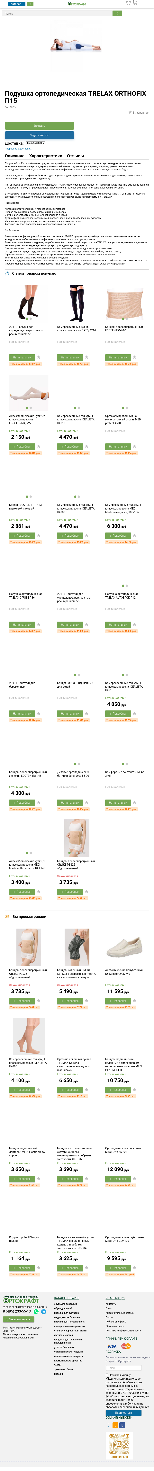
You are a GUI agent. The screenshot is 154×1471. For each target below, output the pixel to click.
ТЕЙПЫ (57, 1369)
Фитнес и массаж (63, 1339)
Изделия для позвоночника (69, 1325)
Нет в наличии (22, 357)
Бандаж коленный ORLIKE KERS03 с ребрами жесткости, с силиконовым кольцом (76, 976)
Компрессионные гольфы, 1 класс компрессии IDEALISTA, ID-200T (76, 509)
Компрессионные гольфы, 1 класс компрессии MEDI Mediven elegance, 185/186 (123, 509)
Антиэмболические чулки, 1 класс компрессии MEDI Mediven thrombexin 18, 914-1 (27, 867)
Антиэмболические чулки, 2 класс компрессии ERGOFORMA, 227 (27, 420)
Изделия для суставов (66, 1316)
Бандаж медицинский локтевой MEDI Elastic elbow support (27, 1155)
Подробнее (22, 447)
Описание (14, 155)
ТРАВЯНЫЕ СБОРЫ (63, 1373)
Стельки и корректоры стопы (70, 1334)
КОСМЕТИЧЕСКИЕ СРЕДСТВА (68, 1364)
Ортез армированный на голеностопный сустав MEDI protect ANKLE (123, 420)
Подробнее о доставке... (18, 148)
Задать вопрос (39, 135)
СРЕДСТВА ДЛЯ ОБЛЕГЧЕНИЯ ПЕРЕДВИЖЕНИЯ (68, 1345)
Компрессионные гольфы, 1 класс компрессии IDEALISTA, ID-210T (76, 420)
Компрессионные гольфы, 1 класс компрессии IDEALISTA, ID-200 (28, 1066)
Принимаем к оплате (121, 1342)
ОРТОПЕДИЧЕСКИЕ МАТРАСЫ (68, 1360)
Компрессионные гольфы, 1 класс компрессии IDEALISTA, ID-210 (124, 688)
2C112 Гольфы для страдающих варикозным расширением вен (26, 331)
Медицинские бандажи (67, 1321)
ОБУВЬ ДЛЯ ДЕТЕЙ (63, 1312)
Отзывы (75, 155)
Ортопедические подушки (68, 1355)
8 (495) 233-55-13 (17, 1315)
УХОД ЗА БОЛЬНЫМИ (64, 1351)
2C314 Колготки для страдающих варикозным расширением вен (74, 599)
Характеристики (45, 155)
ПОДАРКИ (58, 1377)
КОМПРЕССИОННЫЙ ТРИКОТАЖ (69, 1330)
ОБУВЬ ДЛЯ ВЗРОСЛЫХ (65, 1307)
